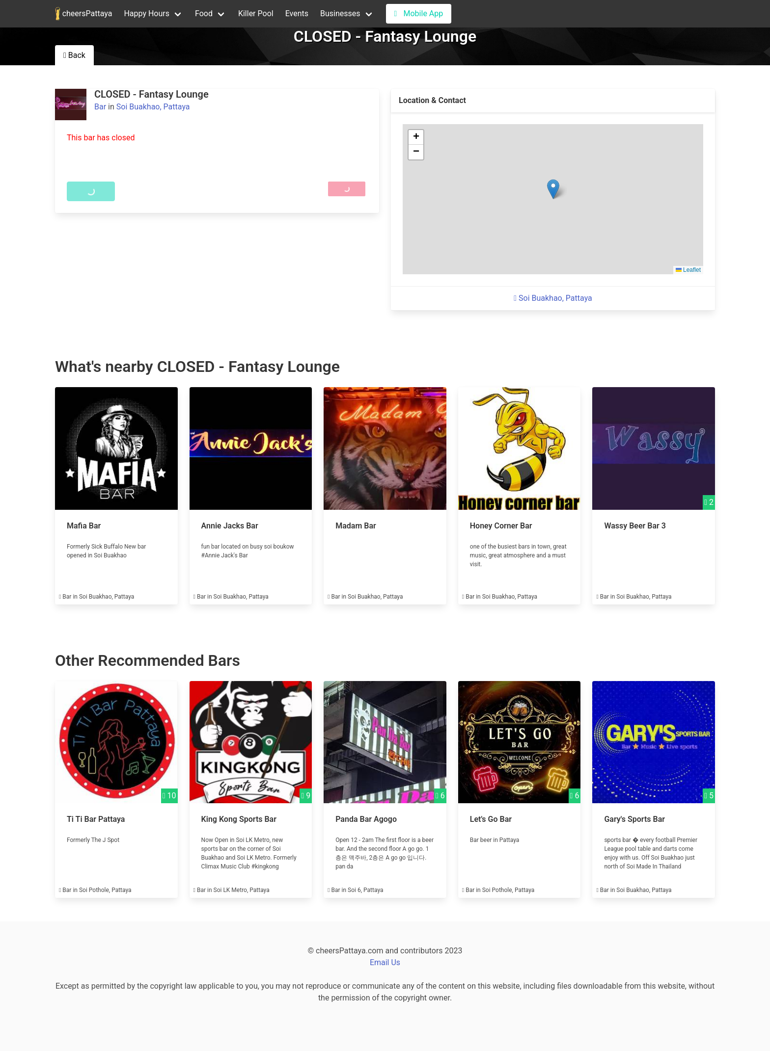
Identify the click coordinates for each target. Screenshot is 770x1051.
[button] (553, 189)
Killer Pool (256, 13)
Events (296, 13)
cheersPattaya (83, 14)
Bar (100, 106)
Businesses (340, 13)
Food (204, 13)
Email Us (385, 962)
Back (74, 55)
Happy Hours (146, 13)
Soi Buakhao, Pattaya (153, 106)
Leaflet (688, 269)
